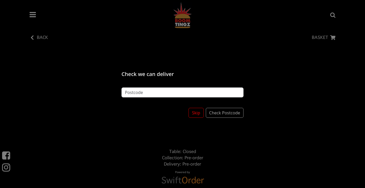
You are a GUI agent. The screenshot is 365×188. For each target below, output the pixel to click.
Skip (196, 110)
